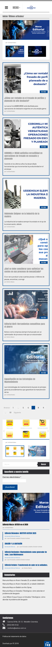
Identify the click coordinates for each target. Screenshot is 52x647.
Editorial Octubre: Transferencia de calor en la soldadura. (26, 565)
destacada (7, 536)
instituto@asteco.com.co (17, 628)
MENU (16, 7)
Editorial (13, 536)
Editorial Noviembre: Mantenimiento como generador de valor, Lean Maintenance (26, 553)
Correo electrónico (12, 477)
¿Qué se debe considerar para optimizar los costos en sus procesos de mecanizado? (23, 270)
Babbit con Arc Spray (24, 587)
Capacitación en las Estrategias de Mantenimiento (19, 380)
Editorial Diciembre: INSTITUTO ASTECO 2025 (20, 533)
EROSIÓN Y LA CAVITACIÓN (13, 543)
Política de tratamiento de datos (14, 636)
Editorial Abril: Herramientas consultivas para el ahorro (24, 325)
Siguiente (17, 412)
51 (11, 412)
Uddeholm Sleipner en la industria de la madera (21, 215)
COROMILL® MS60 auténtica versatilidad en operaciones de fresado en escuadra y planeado (23, 155)
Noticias (17, 536)
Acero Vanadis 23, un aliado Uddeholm (30, 580)
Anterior (7, 408)
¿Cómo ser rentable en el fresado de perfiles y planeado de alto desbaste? (25, 99)
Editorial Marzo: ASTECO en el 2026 (15, 524)
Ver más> (43, 92)
